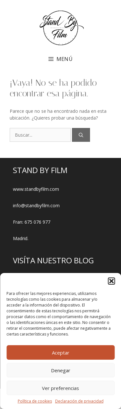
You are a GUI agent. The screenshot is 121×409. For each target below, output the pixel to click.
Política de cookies (35, 401)
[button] (111, 281)
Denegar (60, 370)
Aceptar (60, 352)
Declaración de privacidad (79, 401)
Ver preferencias (60, 388)
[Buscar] (81, 135)
